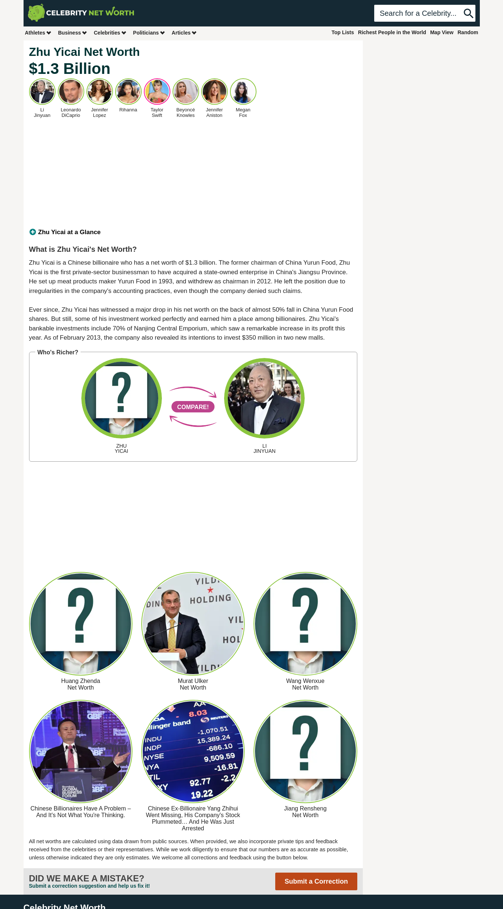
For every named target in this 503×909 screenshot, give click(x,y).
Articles (184, 32)
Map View (442, 32)
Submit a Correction (316, 881)
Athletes (38, 32)
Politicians (149, 32)
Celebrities (110, 32)
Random (468, 32)
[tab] (193, 232)
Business (73, 32)
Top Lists (343, 32)
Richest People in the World (392, 32)
